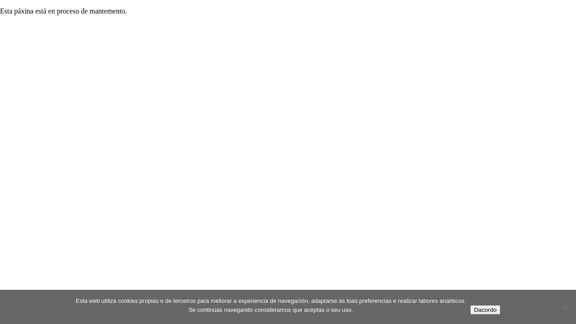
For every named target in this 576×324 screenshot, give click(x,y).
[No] (564, 306)
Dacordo (485, 309)
